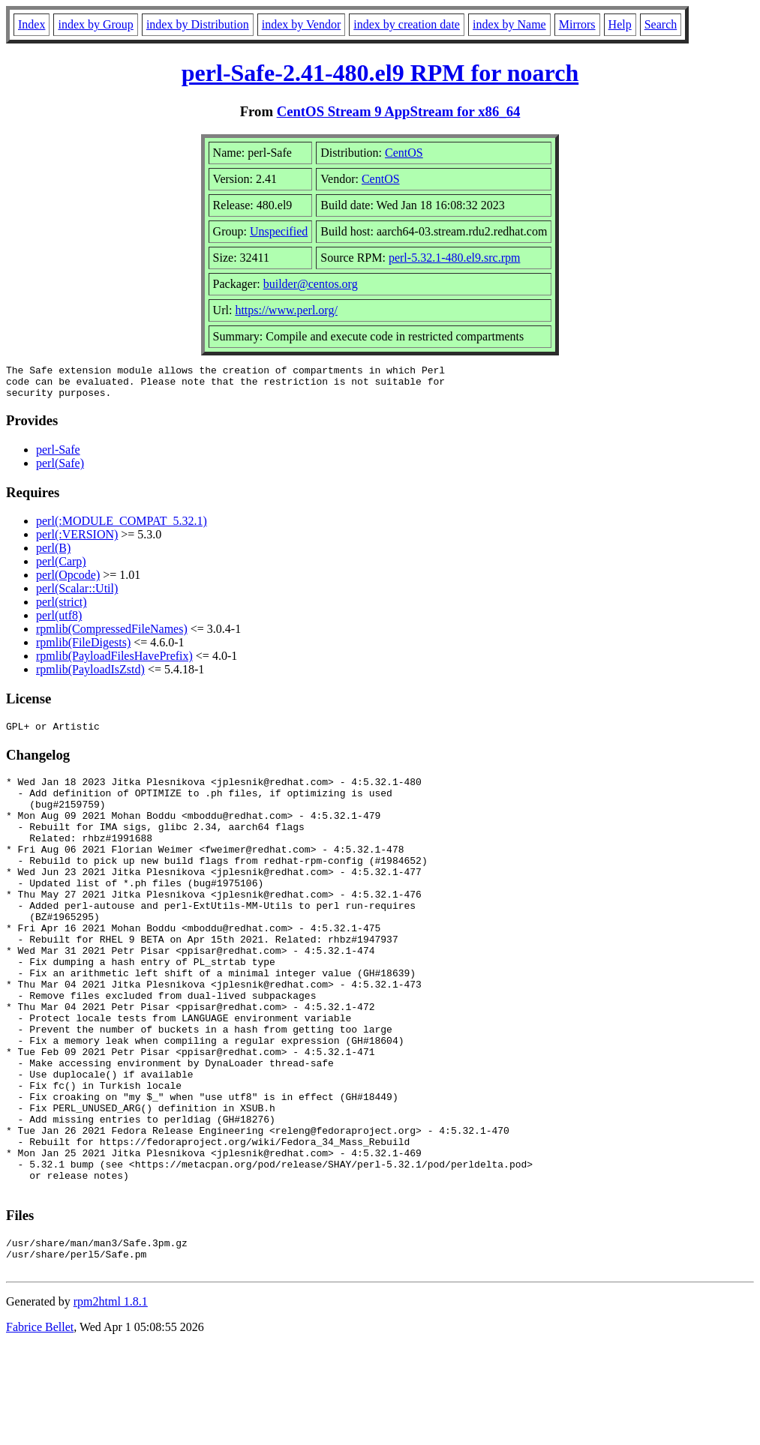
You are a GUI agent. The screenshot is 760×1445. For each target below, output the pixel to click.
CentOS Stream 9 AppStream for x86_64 (399, 111)
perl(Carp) (61, 568)
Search (660, 24)
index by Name (509, 24)
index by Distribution (197, 24)
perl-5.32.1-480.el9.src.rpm (455, 257)
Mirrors (577, 24)
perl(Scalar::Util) (77, 595)
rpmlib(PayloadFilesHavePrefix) (114, 662)
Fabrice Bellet (40, 1426)
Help (620, 24)
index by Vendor (301, 24)
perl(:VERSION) (77, 541)
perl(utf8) (59, 622)
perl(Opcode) (68, 581)
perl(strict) (61, 608)
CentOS (404, 152)
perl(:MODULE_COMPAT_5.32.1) (121, 527)
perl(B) (53, 554)
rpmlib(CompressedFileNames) (112, 635)
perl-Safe (58, 456)
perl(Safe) (60, 469)
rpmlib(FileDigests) (83, 649)
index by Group (95, 24)
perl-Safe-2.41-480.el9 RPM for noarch (380, 72)
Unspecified (279, 231)
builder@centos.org (310, 283)
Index (31, 24)
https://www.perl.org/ (286, 310)
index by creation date (406, 24)
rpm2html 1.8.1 (111, 1400)
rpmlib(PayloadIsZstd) (90, 676)
